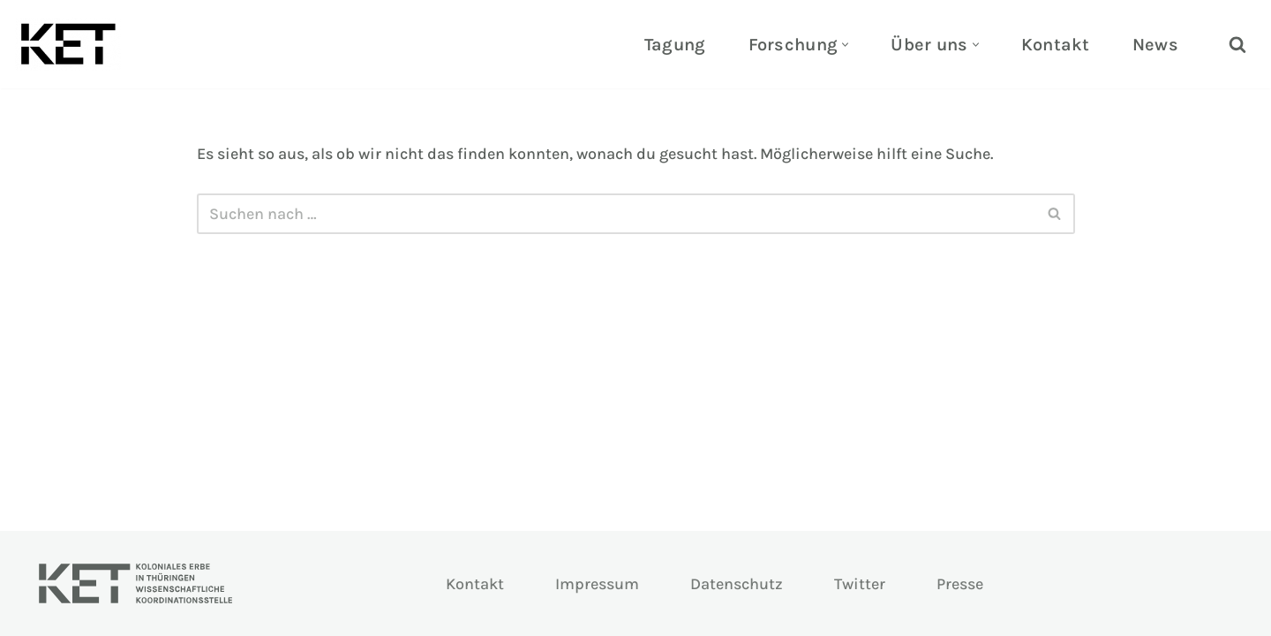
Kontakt (1055, 44)
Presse (959, 584)
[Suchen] (1237, 44)
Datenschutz (736, 584)
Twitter (859, 584)
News (1155, 44)
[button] (845, 45)
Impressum (597, 584)
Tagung (675, 44)
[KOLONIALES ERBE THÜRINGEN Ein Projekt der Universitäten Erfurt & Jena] (72, 44)
